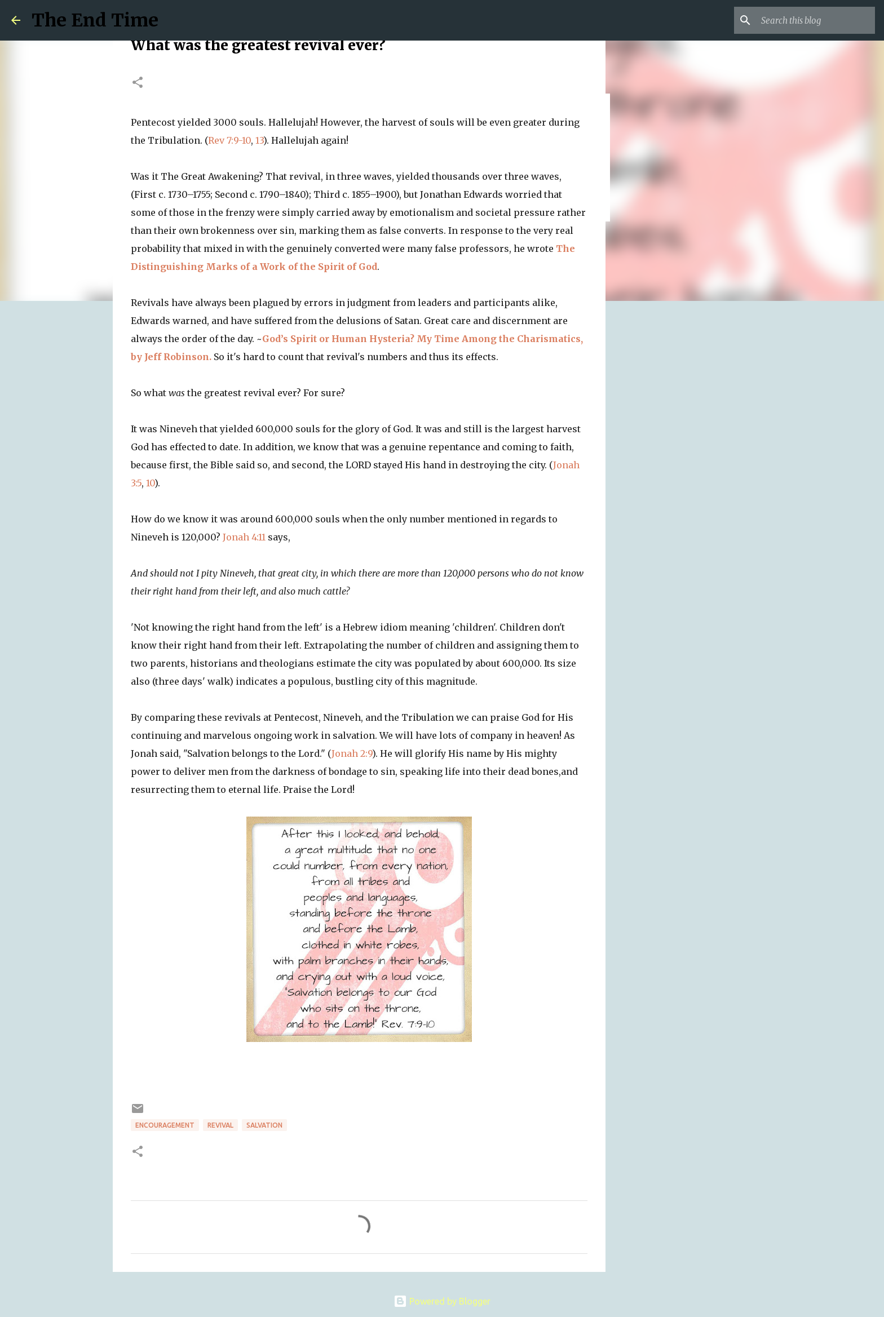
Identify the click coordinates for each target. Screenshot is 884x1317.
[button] (137, 83)
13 (259, 140)
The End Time (95, 20)
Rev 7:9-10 (229, 140)
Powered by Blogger (442, 1301)
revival (220, 1125)
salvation (264, 1125)
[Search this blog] (816, 20)
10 (150, 483)
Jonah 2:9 (352, 753)
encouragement (165, 1125)
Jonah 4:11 (244, 537)
